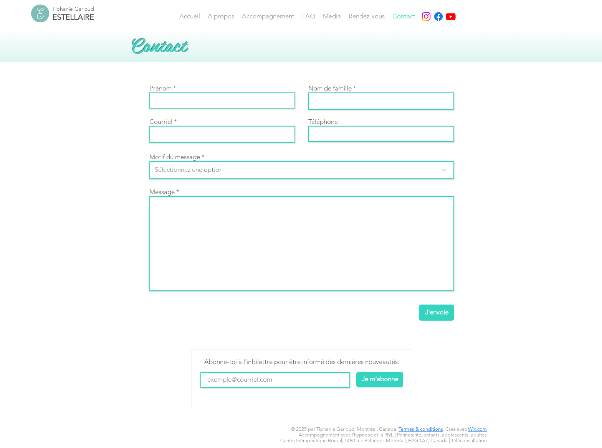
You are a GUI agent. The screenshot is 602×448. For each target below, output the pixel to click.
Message (162, 192)
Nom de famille (330, 88)
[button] (268, 16)
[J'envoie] (436, 313)
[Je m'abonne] (379, 379)
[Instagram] (426, 16)
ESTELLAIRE (73, 17)
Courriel (160, 122)
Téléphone (323, 122)
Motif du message (174, 157)
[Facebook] (438, 16)
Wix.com (477, 429)
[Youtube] (450, 16)
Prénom (160, 88)
